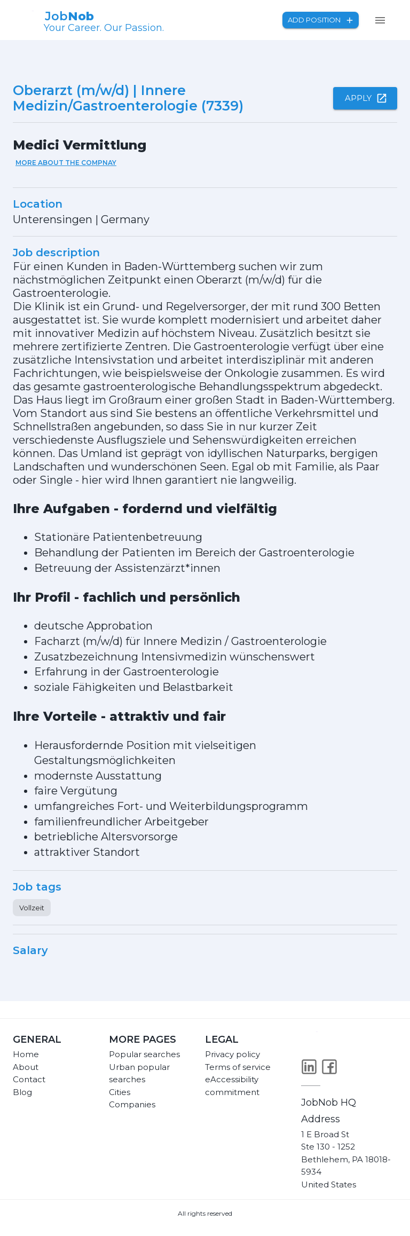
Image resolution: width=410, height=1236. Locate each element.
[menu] (380, 20)
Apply (365, 98)
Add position (320, 20)
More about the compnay (66, 162)
